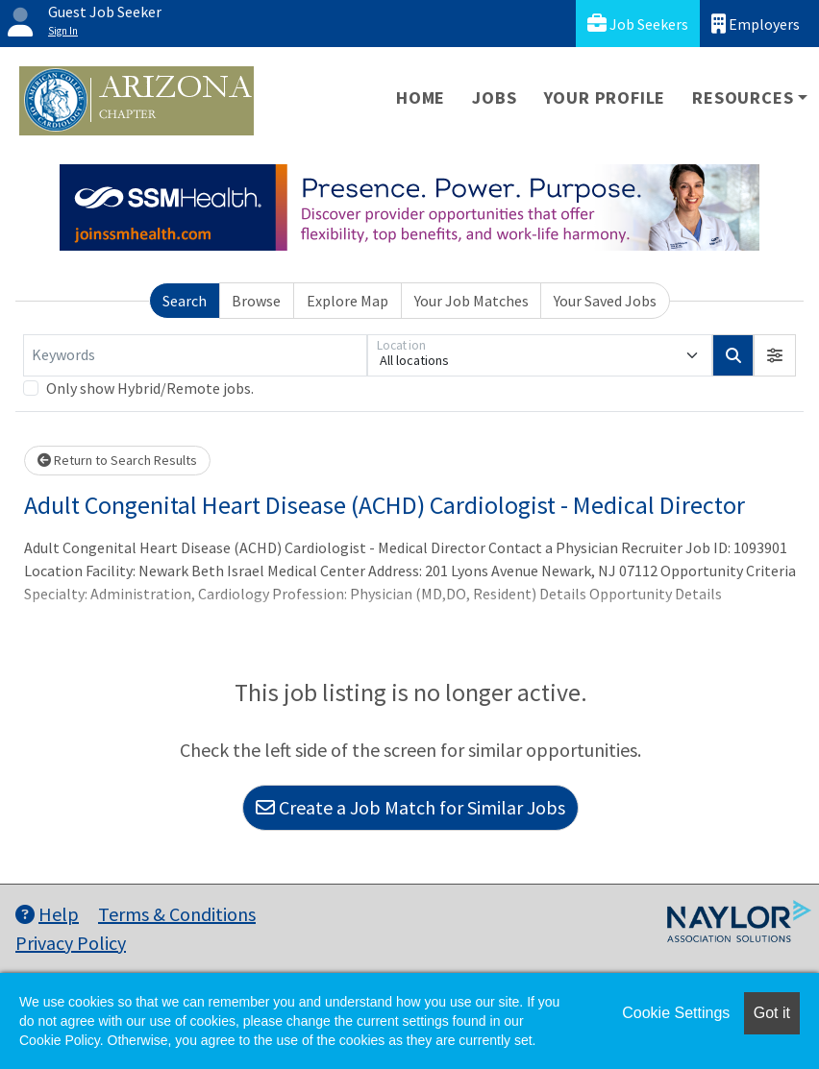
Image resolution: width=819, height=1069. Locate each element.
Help (47, 914)
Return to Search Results (117, 460)
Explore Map (347, 300)
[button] (775, 355)
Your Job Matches (471, 300)
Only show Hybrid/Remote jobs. (150, 388)
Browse (256, 300)
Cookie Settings (676, 1013)
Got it (772, 1013)
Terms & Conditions (177, 914)
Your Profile (605, 97)
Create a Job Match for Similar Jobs (410, 807)
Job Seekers (637, 24)
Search (184, 300)
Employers (755, 24)
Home (420, 97)
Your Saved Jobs (605, 300)
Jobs (494, 97)
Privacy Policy (70, 943)
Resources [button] (742, 97)
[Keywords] (195, 355)
